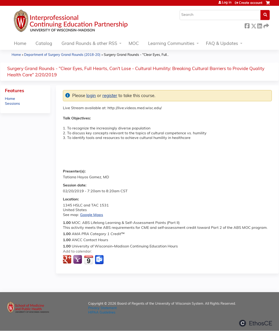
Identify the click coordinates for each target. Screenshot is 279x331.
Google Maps (91, 215)
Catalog (44, 44)
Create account (250, 3)
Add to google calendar (67, 259)
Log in (226, 2)
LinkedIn (259, 25)
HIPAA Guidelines (101, 312)
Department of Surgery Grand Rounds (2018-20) (62, 55)
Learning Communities (171, 44)
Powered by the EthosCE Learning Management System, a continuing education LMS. (255, 323)
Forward (265, 25)
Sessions (12, 104)
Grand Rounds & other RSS (89, 44)
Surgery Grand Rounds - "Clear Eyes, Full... (136, 55)
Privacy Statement (102, 308)
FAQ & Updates (222, 44)
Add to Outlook (99, 259)
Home (20, 44)
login (91, 96)
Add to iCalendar (88, 259)
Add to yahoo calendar (78, 259)
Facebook (247, 25)
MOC (134, 44)
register (109, 96)
